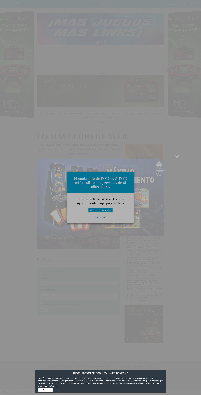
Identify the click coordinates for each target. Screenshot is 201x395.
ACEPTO (45, 390)
